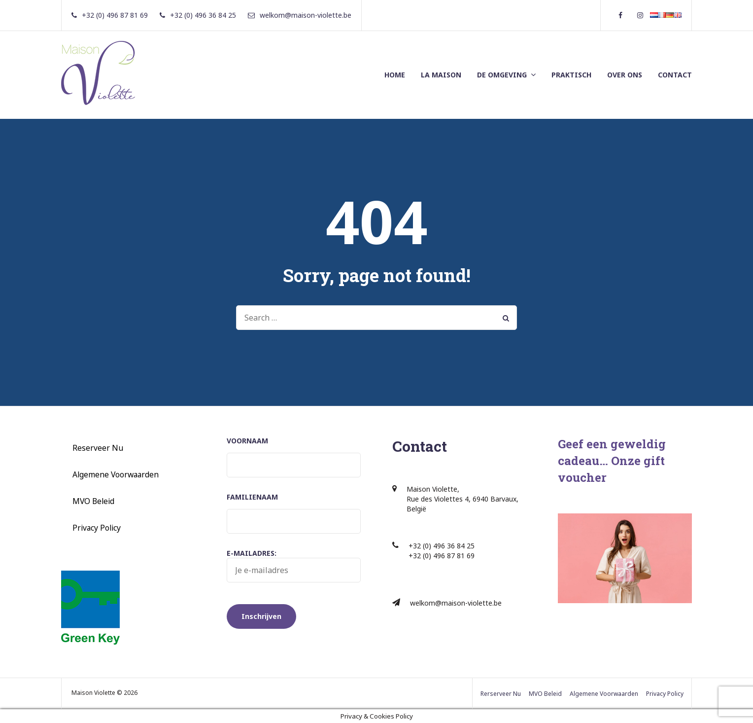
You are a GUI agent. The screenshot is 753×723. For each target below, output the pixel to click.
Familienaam (252, 497)
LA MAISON (441, 74)
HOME (394, 74)
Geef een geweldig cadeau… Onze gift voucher (612, 460)
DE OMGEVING (502, 74)
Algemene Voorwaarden (115, 474)
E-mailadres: (294, 565)
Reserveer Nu (97, 447)
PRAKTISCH (571, 74)
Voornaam (247, 440)
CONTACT (675, 74)
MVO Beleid (93, 501)
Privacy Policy (96, 527)
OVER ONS (624, 74)
